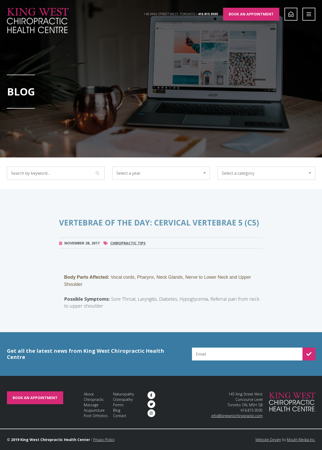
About (89, 394)
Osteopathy (123, 399)
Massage (91, 404)
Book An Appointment (251, 14)
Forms (118, 404)
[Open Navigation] (308, 14)
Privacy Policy (104, 439)
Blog (116, 410)
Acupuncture (94, 410)
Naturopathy (123, 394)
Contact (119, 415)
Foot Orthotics (96, 415)
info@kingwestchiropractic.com (237, 415)
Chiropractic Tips (128, 247)
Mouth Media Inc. (301, 439)
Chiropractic (94, 399)
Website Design (268, 439)
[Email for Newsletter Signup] (247, 354)
